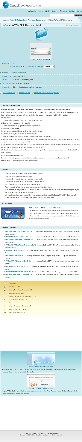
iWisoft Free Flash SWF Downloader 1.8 (22, 296)
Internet (40, 11)
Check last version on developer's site (46, 93)
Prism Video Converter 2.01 (18, 299)
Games (79, 11)
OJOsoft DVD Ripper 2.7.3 (15, 256)
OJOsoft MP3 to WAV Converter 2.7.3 (19, 272)
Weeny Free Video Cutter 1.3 (18, 309)
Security (55, 11)
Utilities (47, 11)
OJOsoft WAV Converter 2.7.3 (16, 237)
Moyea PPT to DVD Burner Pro (41, 366)
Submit (25, 433)
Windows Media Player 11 (17, 293)
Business (63, 11)
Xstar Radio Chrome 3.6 (17, 312)
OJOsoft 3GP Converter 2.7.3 (16, 261)
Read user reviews (9, 93)
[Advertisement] (41, 98)
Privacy (49, 433)
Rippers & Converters (36, 20)
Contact (56, 433)
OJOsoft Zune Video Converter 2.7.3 (19, 274)
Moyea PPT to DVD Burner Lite (41, 388)
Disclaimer (41, 433)
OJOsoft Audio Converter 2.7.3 (17, 266)
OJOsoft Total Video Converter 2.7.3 (19, 231)
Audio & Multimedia (17, 20)
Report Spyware (74, 25)
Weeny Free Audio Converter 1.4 (20, 306)
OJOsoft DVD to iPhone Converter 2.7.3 (20, 245)
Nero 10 (11, 303)
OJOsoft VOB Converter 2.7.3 (16, 250)
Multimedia (32, 11)
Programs (32, 433)
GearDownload (43, 4)
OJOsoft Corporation (19, 72)
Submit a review (24, 93)
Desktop (72, 11)
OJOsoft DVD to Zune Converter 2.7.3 (19, 239)
